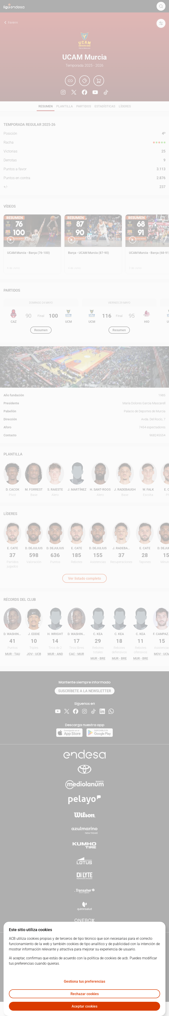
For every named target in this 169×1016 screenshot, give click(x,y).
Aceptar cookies (84, 1006)
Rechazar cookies (84, 994)
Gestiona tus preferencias (84, 981)
